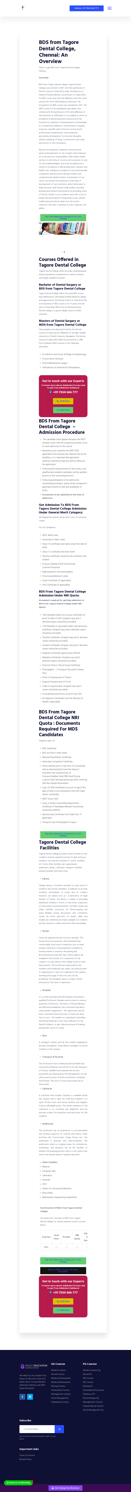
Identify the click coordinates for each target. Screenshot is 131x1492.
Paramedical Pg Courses (93, 1390)
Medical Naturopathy (60, 1382)
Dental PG (87, 1374)
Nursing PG (88, 1386)
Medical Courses (58, 1370)
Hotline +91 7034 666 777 (87, 8)
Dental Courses (58, 1374)
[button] (65, 1488)
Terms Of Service (27, 1455)
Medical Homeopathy (61, 1378)
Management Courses (61, 1394)
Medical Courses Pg (91, 1370)
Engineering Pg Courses (93, 1406)
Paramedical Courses (60, 1390)
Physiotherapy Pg (91, 1398)
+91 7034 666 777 (63, 392)
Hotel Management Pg (93, 1410)
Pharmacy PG (89, 1394)
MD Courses (88, 1378)
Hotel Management (60, 1398)
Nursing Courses (58, 1386)
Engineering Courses (60, 1402)
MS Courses (88, 1382)
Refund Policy (25, 1459)
